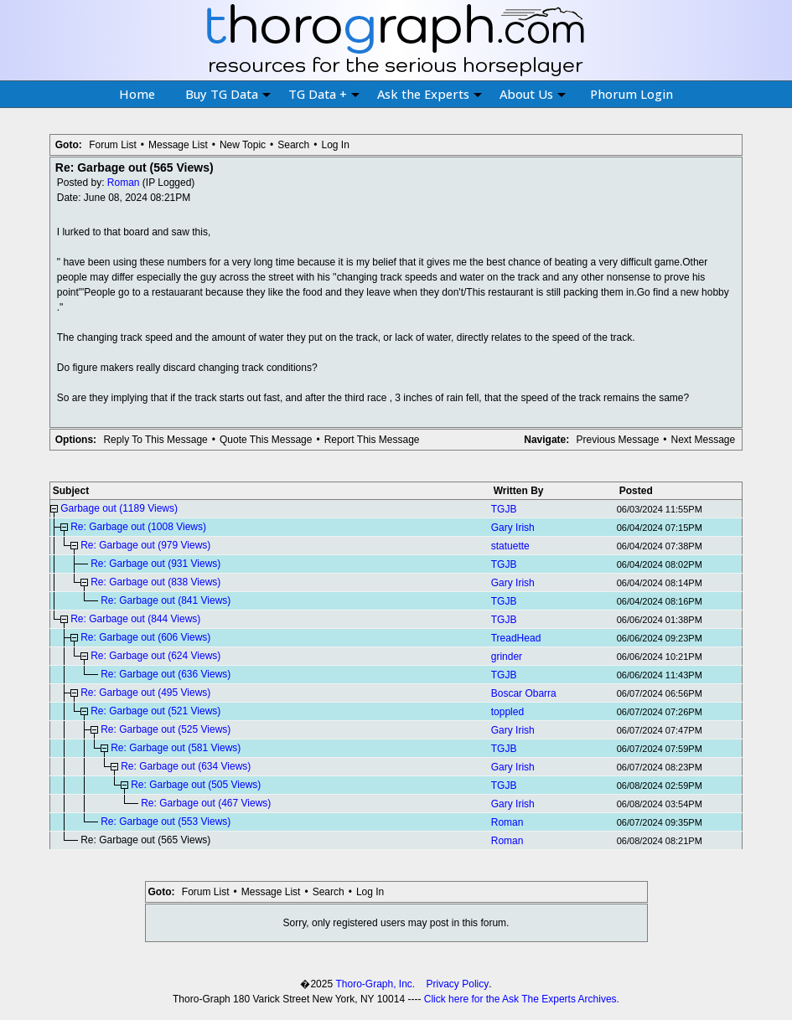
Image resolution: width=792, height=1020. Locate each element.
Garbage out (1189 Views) (119, 508)
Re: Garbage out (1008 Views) (138, 527)
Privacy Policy (458, 984)
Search (293, 145)
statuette (510, 546)
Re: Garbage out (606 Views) (145, 637)
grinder (506, 656)
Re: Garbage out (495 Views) (145, 692)
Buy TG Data (228, 93)
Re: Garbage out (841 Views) (165, 600)
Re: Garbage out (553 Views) (165, 821)
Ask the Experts (429, 93)
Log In (335, 145)
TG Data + (324, 93)
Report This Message (372, 440)
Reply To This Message (155, 440)
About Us (533, 93)
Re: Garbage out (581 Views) (176, 748)
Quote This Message (266, 440)
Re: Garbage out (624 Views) (155, 656)
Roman (123, 182)
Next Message (703, 440)
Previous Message (618, 440)
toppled (507, 712)
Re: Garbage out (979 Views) (145, 545)
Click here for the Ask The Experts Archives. (521, 999)
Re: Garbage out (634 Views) (186, 766)
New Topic (243, 145)
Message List (178, 145)
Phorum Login (631, 93)
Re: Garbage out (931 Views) (155, 563)
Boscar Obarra (523, 693)
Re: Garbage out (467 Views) (206, 803)
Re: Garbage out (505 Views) (196, 785)
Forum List (113, 145)
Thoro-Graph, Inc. (375, 984)
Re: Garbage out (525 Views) (165, 729)
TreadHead (516, 638)
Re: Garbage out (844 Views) (135, 619)
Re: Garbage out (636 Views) (165, 674)
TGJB (504, 509)
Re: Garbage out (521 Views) (155, 711)
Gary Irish (513, 527)
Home (137, 93)
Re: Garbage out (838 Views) (155, 582)
